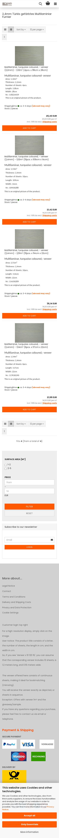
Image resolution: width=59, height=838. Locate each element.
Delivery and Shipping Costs (16, 602)
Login (29, 547)
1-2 (8, 464)
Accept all (29, 815)
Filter (29, 506)
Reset (29, 513)
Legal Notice (8, 585)
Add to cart (29, 128)
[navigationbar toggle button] (55, 4)
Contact (6, 591)
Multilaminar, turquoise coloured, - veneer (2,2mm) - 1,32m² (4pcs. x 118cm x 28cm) (26, 69)
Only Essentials (29, 824)
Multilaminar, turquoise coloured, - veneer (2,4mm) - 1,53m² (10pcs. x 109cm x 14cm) (26, 158)
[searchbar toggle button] (40, 4)
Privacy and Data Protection (16, 607)
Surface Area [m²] (15, 459)
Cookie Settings (10, 612)
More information (29, 832)
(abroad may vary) (41, 106)
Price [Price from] (8, 477)
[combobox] (21, 29)
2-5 (8, 468)
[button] (5, 29)
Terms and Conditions (13, 596)
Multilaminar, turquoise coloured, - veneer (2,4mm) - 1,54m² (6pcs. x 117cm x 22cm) (26, 346)
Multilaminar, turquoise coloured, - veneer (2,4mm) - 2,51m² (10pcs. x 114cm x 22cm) (26, 252)
